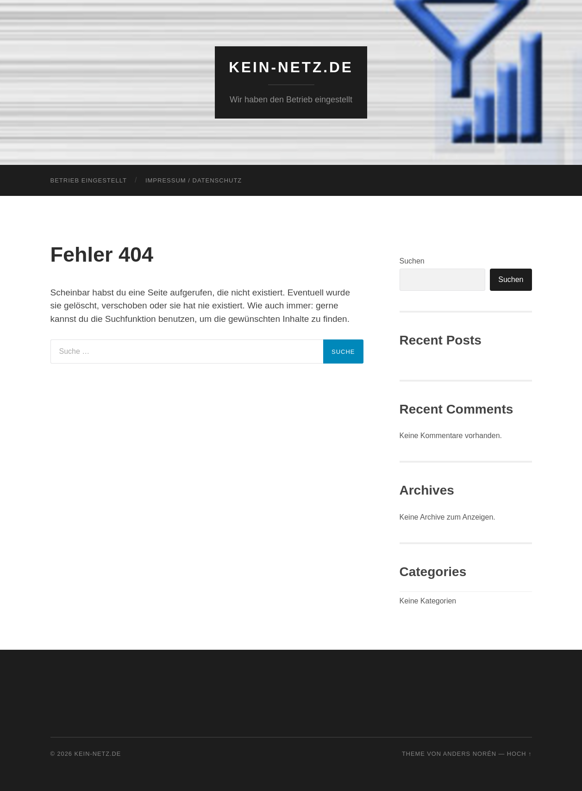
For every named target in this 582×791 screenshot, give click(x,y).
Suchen (412, 261)
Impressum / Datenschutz (193, 180)
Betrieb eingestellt (88, 180)
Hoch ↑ (519, 753)
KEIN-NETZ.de (291, 67)
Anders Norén (469, 753)
